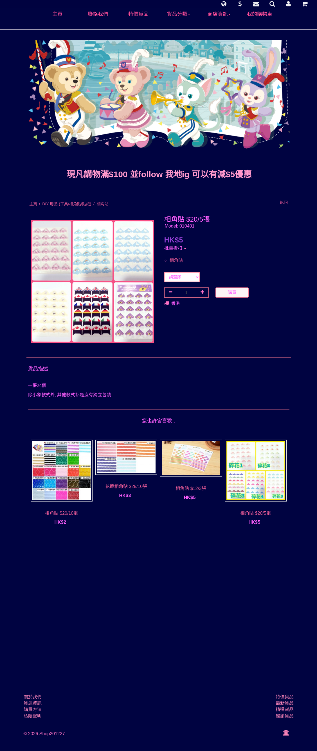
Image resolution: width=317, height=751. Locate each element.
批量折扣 (175, 248)
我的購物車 (259, 14)
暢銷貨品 (285, 716)
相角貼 (176, 260)
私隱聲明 (33, 716)
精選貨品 (285, 709)
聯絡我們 (98, 14)
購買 (232, 292)
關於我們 (33, 696)
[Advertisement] (158, 606)
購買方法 (33, 709)
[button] (224, 4)
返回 (284, 202)
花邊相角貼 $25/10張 (126, 486)
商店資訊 (219, 14)
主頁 (57, 14)
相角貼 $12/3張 (191, 488)
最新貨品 (285, 703)
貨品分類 (178, 14)
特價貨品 (138, 14)
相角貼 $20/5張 (255, 513)
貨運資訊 (33, 703)
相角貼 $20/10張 (61, 513)
